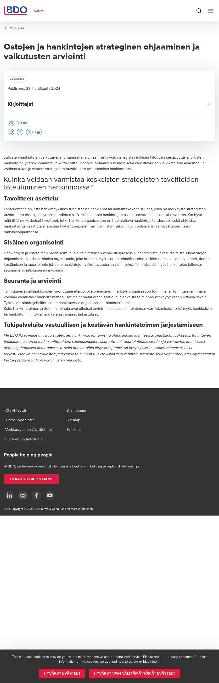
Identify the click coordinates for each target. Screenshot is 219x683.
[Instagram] (23, 495)
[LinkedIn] (9, 495)
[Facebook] (36, 495)
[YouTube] (50, 495)
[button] (11, 132)
